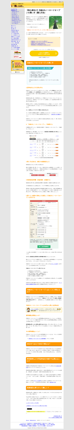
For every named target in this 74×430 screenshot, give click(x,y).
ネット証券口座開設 (15, 47)
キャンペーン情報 (15, 49)
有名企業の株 (14, 44)
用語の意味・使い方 (15, 41)
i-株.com (27, 420)
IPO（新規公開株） (15, 38)
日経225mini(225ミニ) (16, 39)
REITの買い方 (14, 14)
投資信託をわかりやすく (17, 20)
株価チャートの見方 (15, 36)
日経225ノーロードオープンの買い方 (39, 41)
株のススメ (13, 25)
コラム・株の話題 (15, 42)
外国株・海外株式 (32, 425)
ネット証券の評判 (15, 33)
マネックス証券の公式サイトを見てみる (44, 53)
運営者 (45, 427)
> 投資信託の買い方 (57, 416)
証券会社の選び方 (15, 30)
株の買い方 (13, 28)
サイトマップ (49, 425)
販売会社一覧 (53, 382)
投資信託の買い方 (33, 420)
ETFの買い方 (14, 13)
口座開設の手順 (14, 31)
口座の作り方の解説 (55, 114)
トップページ (14, 8)
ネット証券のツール (15, 35)
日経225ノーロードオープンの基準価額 (37, 338)
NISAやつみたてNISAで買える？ (38, 43)
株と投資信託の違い (16, 19)
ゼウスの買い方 (15, 23)
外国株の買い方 (14, 46)
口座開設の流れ (22, 424)
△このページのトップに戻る (32, 402)
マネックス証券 (54, 263)
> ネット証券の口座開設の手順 (55, 417)
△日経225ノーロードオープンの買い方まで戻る (36, 405)
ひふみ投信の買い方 (16, 22)
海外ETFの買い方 (15, 16)
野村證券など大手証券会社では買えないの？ (41, 44)
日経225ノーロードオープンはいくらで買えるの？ (42, 42)
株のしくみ (13, 27)
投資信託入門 (14, 10)
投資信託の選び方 (15, 17)
